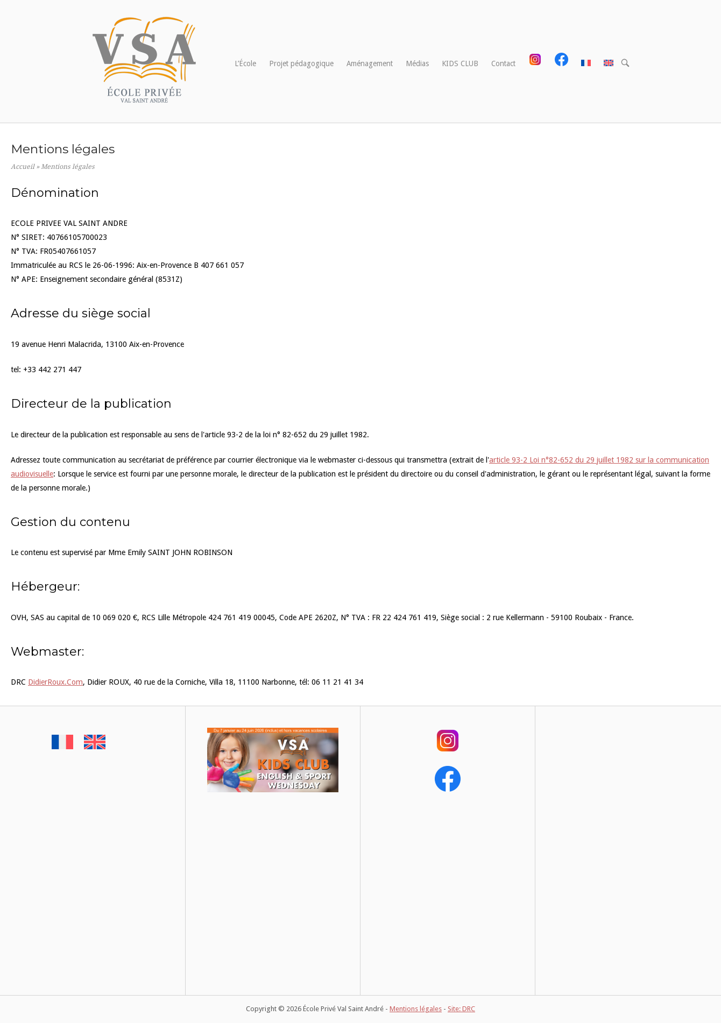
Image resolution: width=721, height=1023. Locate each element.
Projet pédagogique (301, 63)
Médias (417, 63)
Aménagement (370, 63)
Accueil (22, 166)
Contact (503, 63)
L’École (245, 63)
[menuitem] (586, 64)
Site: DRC (461, 1009)
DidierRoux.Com (55, 682)
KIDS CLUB (460, 63)
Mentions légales (416, 1009)
